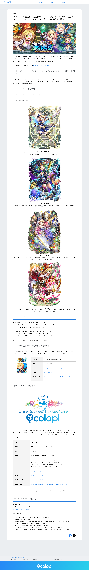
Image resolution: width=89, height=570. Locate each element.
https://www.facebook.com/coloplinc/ (41, 480)
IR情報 (57, 2)
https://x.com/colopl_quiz (51, 372)
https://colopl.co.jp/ (36, 471)
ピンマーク (79, 2)
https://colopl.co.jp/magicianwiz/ (42, 65)
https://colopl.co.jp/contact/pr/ (21, 509)
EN (86, 2)
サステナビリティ (71, 2)
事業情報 (52, 2)
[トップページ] (6, 2)
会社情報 (41, 2)
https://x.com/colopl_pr (37, 475)
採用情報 (63, 2)
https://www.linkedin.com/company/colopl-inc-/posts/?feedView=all (49, 484)
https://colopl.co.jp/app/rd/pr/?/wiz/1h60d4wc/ (57, 377)
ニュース (46, 2)
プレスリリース (23, 13)
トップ (9, 557)
